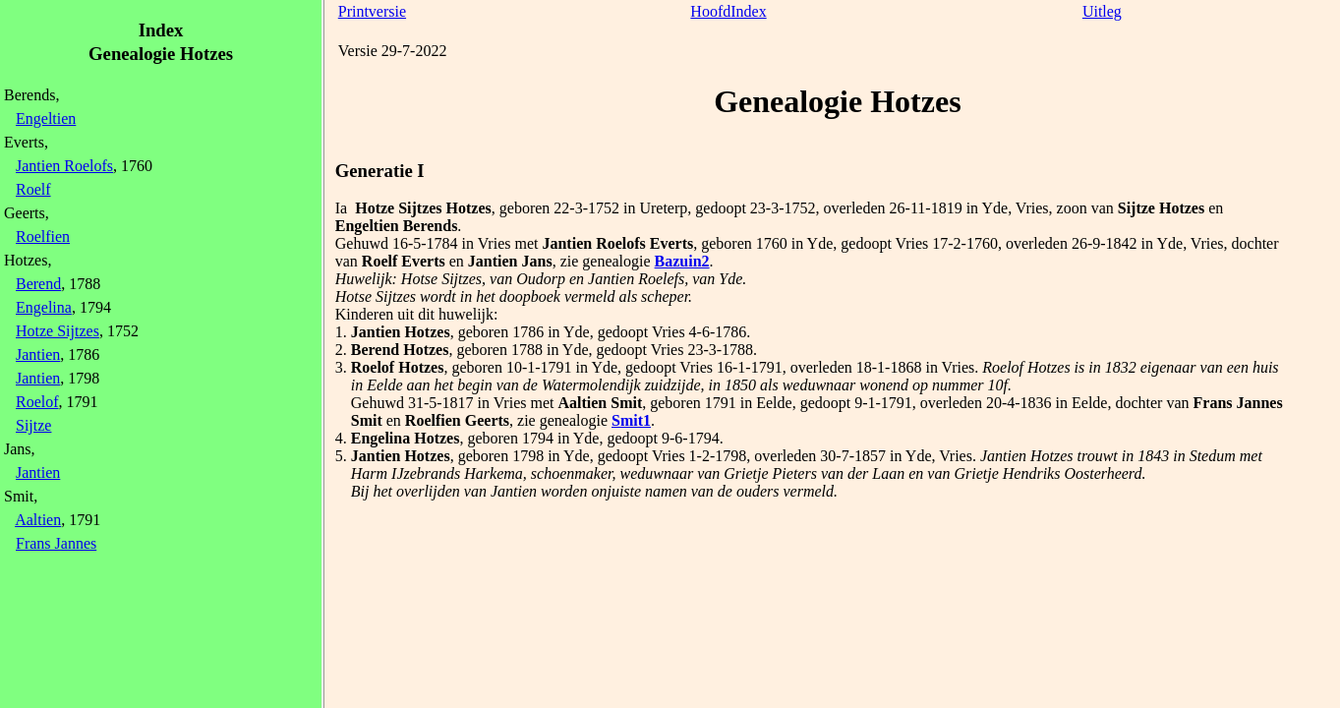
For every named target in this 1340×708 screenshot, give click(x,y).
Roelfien (43, 236)
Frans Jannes (56, 543)
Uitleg (1102, 11)
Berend (38, 283)
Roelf (33, 189)
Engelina (44, 307)
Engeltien (46, 118)
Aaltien (38, 519)
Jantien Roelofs (64, 165)
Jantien (38, 354)
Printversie (372, 11)
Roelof (37, 401)
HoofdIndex (728, 11)
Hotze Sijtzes (57, 331)
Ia (341, 208)
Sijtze (33, 425)
